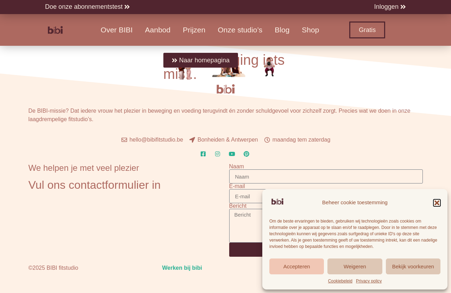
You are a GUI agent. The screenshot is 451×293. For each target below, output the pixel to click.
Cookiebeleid (340, 281)
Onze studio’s (240, 30)
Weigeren (355, 266)
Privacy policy (369, 281)
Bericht (238, 206)
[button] (436, 202)
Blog (282, 30)
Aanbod (157, 30)
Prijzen (194, 30)
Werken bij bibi (182, 268)
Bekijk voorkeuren (413, 266)
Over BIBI (117, 30)
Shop (310, 30)
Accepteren (296, 266)
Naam (236, 166)
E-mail (237, 186)
